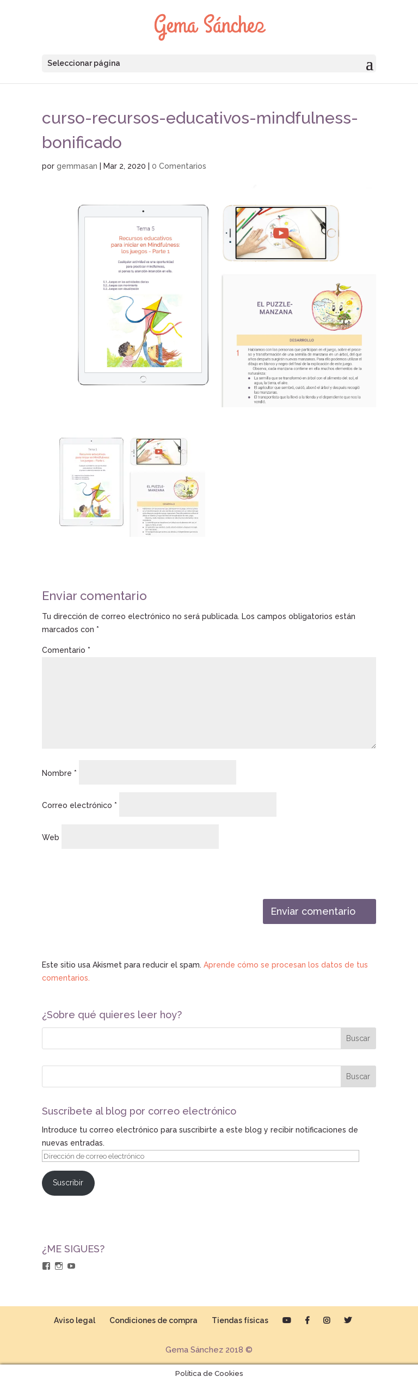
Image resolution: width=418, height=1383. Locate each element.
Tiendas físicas (240, 1320)
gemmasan (77, 166)
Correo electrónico (79, 805)
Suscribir (68, 1182)
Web (50, 837)
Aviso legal (74, 1320)
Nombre (59, 773)
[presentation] (116, 875)
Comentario (66, 650)
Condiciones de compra (153, 1320)
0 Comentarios (179, 166)
